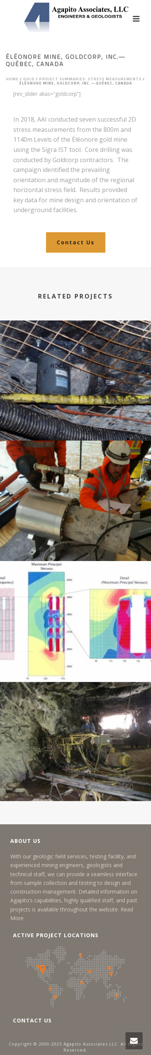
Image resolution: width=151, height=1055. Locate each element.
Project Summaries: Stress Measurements (90, 79)
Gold (29, 79)
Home (12, 79)
